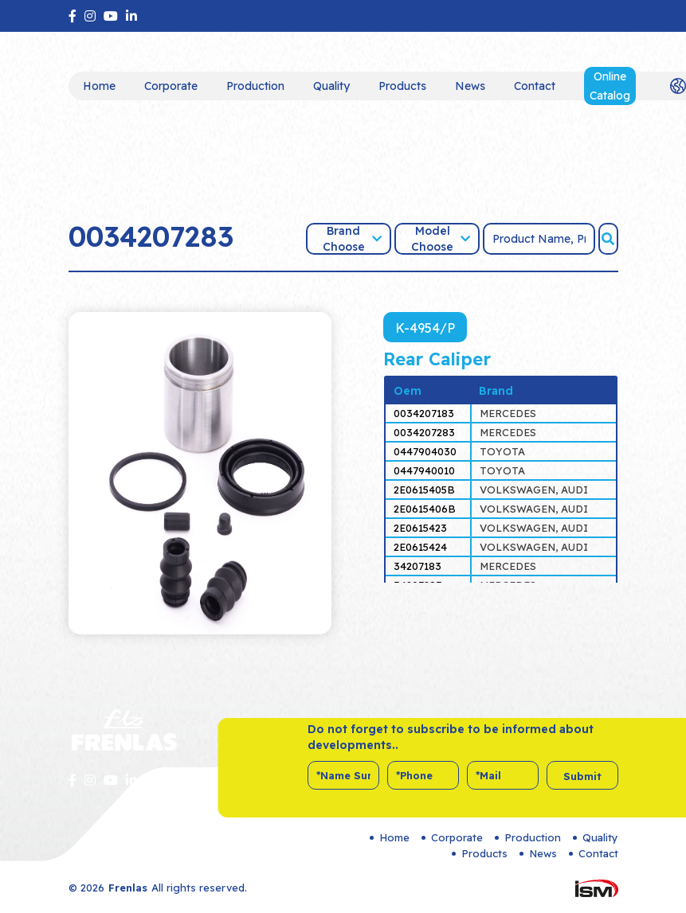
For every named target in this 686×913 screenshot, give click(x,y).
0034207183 (424, 413)
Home (99, 86)
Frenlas (127, 887)
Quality (331, 86)
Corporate (171, 86)
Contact (534, 86)
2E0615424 (420, 546)
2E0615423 (420, 527)
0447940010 (424, 470)
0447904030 (425, 451)
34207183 (417, 566)
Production (255, 86)
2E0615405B (424, 489)
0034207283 (424, 432)
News (470, 86)
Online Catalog (610, 86)
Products (402, 86)
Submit (582, 776)
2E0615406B (425, 508)
